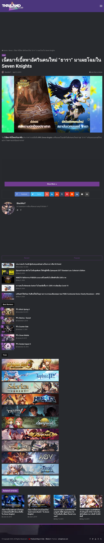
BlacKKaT (9, 72)
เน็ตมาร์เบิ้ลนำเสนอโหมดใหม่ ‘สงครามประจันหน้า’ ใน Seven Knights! (38, 512)
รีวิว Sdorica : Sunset (23, 318)
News (11, 50)
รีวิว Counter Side (22, 326)
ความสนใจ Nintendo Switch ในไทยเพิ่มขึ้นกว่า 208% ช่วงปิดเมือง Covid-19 (42, 285)
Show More (52, 184)
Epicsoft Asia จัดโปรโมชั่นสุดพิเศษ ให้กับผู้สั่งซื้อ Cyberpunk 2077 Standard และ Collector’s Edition (50, 270)
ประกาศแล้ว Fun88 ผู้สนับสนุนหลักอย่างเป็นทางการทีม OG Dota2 (38, 264)
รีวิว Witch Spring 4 (23, 309)
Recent (26, 257)
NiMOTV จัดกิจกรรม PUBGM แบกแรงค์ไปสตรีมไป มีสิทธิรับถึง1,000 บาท (41, 277)
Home (4, 50)
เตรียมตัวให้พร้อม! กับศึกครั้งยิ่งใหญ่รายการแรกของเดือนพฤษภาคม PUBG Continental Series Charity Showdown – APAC (58, 294)
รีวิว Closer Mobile (22, 335)
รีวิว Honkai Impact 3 (23, 344)
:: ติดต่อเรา (48, 539)
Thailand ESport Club (37, 539)
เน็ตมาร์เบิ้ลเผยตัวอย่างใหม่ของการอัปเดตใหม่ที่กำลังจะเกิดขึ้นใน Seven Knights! (12, 512)
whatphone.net (63, 539)
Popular (77, 257)
